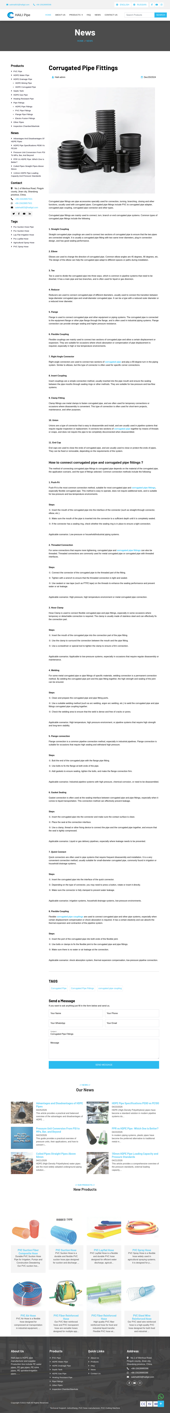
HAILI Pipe (18, 15)
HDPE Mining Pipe (23, 83)
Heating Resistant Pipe (23, 99)
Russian (139, 5)
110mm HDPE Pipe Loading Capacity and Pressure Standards (26, 174)
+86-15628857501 (23, 199)
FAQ (89, 15)
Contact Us (111, 15)
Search (160, 15)
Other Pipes (18, 122)
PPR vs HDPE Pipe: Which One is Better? (27, 160)
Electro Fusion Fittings (25, 118)
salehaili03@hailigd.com (26, 207)
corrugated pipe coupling (110, 988)
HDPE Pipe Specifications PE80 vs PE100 (28, 147)
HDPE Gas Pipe (20, 95)
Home (48, 15)
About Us (60, 15)
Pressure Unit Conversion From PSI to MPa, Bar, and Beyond (28, 153)
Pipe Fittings (18, 103)
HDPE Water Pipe (21, 75)
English (122, 5)
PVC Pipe (17, 71)
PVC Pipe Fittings (23, 110)
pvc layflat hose (20, 239)
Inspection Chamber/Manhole (26, 126)
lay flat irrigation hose (23, 235)
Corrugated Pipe (59, 988)
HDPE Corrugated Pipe (25, 87)
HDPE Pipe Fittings (23, 106)
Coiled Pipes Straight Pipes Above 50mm (27, 167)
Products (74, 15)
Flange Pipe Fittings (24, 114)
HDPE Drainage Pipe (22, 79)
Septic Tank (18, 91)
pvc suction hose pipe (23, 227)
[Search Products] (140, 15)
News (98, 15)
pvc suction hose (21, 231)
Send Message (103, 1065)
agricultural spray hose (23, 242)
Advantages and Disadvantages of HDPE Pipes (27, 140)
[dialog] (165, 1407)
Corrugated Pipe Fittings (82, 988)
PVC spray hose (20, 246)
